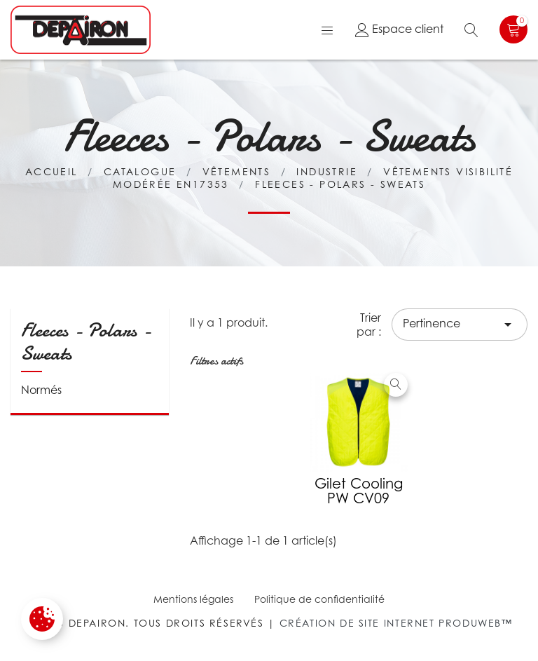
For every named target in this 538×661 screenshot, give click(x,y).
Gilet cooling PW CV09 (359, 491)
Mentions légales (193, 599)
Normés (41, 390)
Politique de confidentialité (319, 599)
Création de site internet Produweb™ (396, 623)
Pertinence (459, 324)
